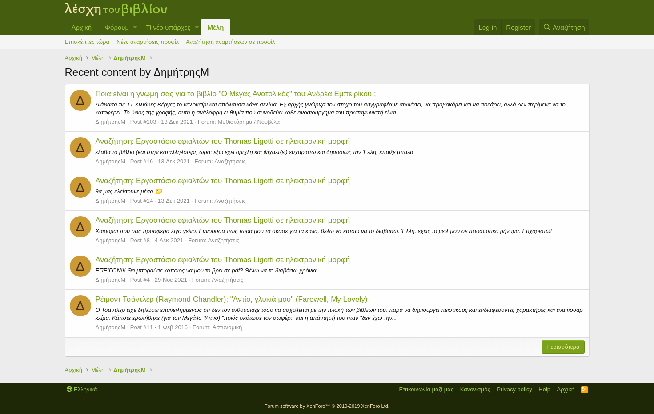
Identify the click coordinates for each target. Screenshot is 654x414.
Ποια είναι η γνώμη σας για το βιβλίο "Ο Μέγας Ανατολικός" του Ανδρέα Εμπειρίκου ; (236, 94)
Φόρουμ (117, 27)
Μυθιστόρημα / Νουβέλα (249, 121)
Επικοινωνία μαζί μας (426, 389)
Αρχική (82, 27)
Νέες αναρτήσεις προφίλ (147, 42)
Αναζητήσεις (230, 161)
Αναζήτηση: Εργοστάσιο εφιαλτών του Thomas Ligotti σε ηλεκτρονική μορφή (223, 141)
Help (544, 389)
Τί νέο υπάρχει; (168, 27)
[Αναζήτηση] (564, 27)
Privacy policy (514, 389)
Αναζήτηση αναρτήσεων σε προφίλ (230, 42)
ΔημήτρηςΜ (111, 121)
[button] (135, 27)
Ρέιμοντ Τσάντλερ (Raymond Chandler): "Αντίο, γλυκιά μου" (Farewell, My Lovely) (232, 299)
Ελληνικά (82, 389)
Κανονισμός (475, 389)
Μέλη (216, 27)
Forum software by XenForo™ (327, 406)
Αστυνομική (227, 327)
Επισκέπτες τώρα (87, 42)
